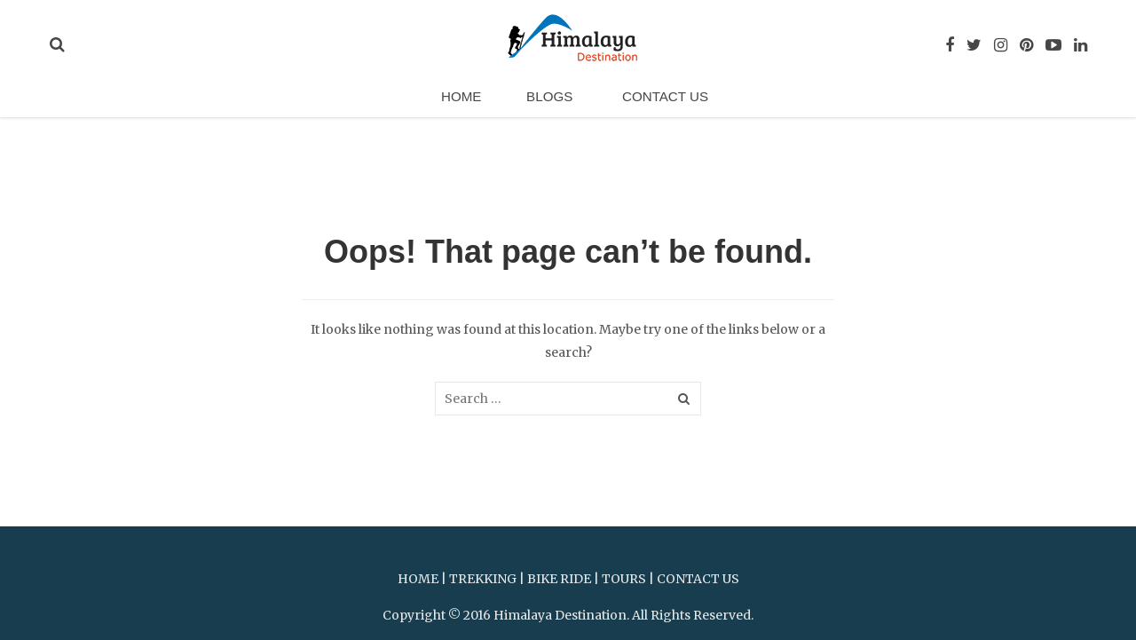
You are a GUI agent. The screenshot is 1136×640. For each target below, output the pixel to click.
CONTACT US (698, 579)
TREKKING (483, 579)
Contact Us (656, 100)
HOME (418, 579)
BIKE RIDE (559, 579)
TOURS (624, 579)
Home (468, 100)
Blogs (548, 100)
